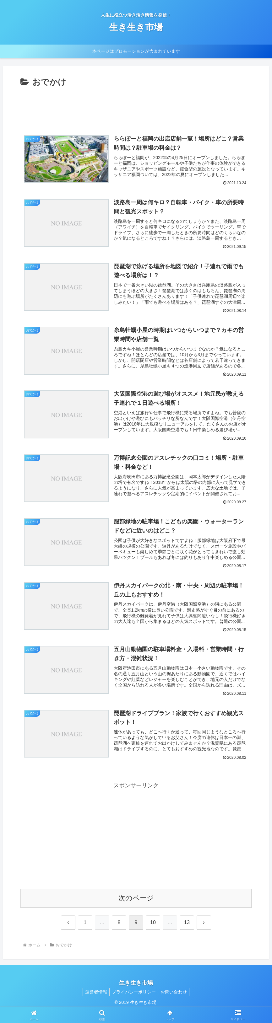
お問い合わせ (175, 1003)
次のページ (136, 909)
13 (187, 933)
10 (153, 933)
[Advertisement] (136, 106)
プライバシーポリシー (134, 1003)
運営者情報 (94, 1003)
